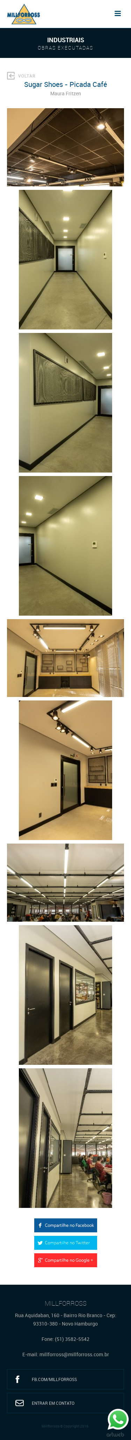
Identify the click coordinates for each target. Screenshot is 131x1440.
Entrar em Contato (53, 1403)
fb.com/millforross (54, 1379)
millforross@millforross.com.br (74, 1354)
